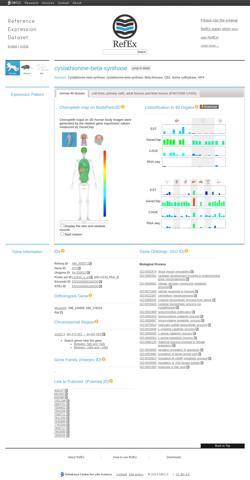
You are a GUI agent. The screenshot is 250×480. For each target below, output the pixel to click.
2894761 (60, 404)
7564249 (60, 411)
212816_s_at (80, 277)
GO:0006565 (148, 333)
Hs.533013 (79, 272)
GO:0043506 (148, 363)
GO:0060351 (148, 276)
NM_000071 (80, 263)
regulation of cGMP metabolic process (183, 358)
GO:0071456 (148, 291)
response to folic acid (172, 367)
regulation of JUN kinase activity (179, 363)
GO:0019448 (148, 329)
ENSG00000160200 (85, 281)
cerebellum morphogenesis (175, 295)
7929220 (60, 435)
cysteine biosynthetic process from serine (184, 300)
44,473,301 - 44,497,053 (84, 334)
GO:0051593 (148, 367)
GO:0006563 (148, 338)
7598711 (60, 414)
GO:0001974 (148, 271)
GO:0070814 (148, 325)
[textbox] (119, 52)
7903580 (60, 431)
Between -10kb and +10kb (91, 347)
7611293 (60, 418)
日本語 (24, 46)
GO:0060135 (148, 342)
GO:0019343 (148, 304)
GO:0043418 (148, 316)
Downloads (174, 457)
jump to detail (141, 68)
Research (31, 3)
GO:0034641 (148, 283)
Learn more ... (210, 45)
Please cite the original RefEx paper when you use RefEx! (219, 28)
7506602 (60, 407)
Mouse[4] (60, 308)
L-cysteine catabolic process (176, 329)
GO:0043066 (148, 350)
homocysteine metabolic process (179, 320)
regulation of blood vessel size (177, 354)
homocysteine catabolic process (178, 316)
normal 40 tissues (71, 93)
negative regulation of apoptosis (178, 350)
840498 (59, 397)
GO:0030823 (148, 358)
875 (74, 268)
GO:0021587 (148, 295)
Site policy (136, 474)
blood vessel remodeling (173, 271)
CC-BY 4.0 (182, 474)
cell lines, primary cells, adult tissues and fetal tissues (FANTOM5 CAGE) (144, 93)
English (12, 46)
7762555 (60, 424)
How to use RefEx (125, 457)
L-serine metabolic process (175, 338)
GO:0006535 (148, 300)
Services (48, 3)
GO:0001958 (148, 312)
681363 (59, 394)
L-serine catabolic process (175, 333)
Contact (63, 3)
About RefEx (76, 457)
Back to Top (222, 445)
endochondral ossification (174, 312)
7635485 (60, 421)
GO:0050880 (148, 354)
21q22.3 (59, 334)
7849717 (60, 428)
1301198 (60, 400)
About (77, 3)
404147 (59, 390)
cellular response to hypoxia (176, 291)
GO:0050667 (148, 320)
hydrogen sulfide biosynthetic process (182, 325)
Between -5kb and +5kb (89, 344)
